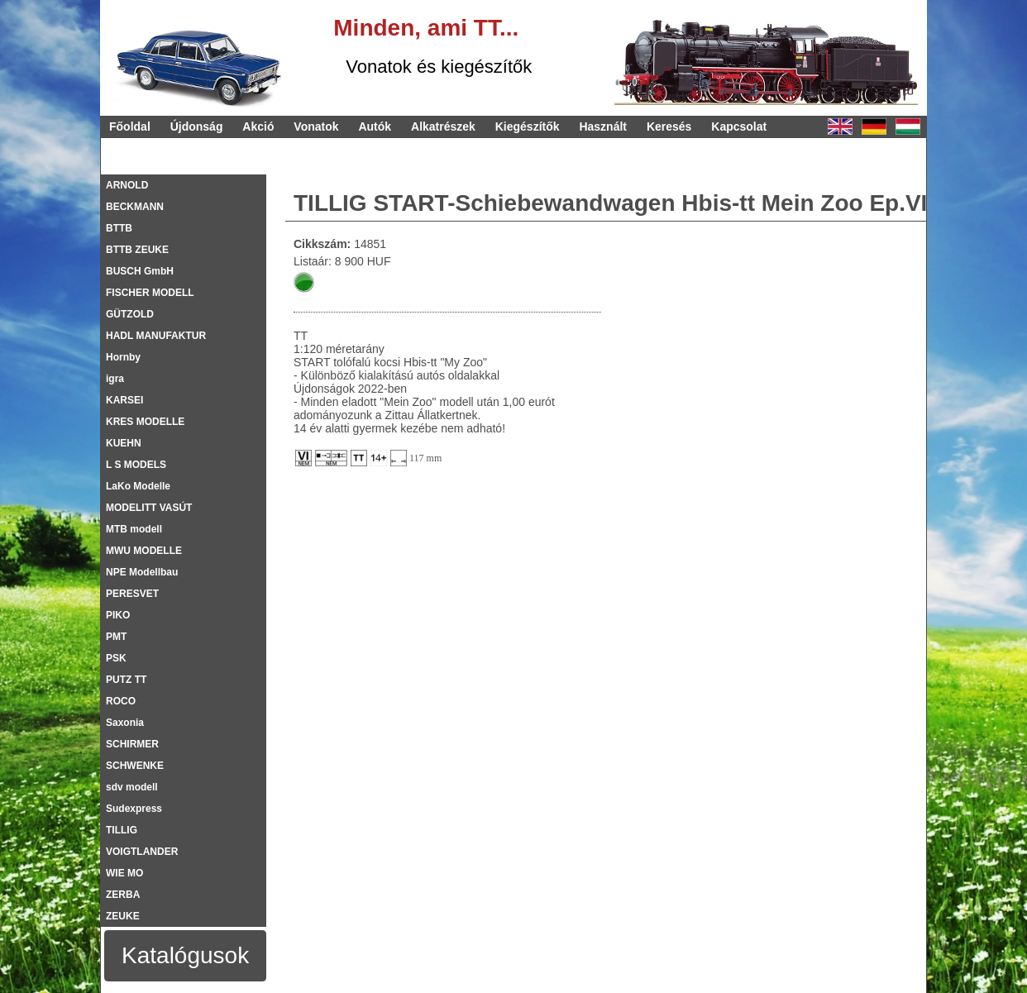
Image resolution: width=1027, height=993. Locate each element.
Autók (374, 126)
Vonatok (316, 126)
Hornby (123, 357)
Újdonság (196, 126)
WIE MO (124, 873)
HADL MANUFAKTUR (156, 335)
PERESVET (132, 593)
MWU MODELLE (144, 550)
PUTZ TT (126, 679)
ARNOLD (127, 185)
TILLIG (121, 830)
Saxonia (125, 722)
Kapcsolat (739, 126)
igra (115, 378)
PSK (116, 658)
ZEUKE (123, 916)
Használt (603, 126)
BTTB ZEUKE (137, 249)
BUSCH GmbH (140, 271)
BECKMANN (135, 206)
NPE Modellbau (142, 572)
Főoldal (129, 126)
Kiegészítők (527, 126)
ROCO (121, 701)
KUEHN (123, 443)
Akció (258, 126)
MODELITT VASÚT (149, 507)
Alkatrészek (443, 126)
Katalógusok (185, 955)
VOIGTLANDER (142, 851)
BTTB (119, 228)
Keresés (669, 126)
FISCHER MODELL (150, 292)
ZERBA (123, 894)
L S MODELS (136, 464)
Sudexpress (134, 808)
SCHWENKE (135, 765)
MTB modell (134, 529)
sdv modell (132, 787)
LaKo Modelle (138, 486)
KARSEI (124, 400)
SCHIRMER (132, 744)
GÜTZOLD (130, 314)
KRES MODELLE (145, 421)
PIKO (118, 615)
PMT (116, 636)
